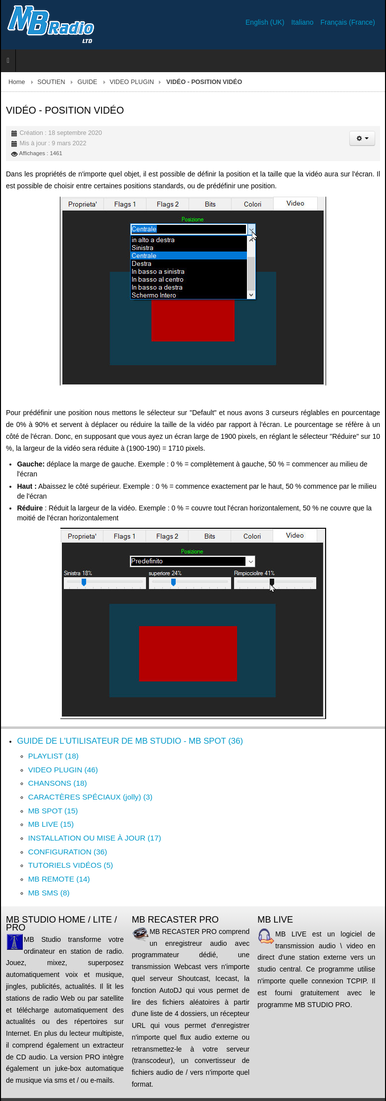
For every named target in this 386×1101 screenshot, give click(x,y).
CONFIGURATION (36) (67, 851)
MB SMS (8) (49, 893)
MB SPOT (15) (53, 810)
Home (16, 82)
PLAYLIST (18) (53, 756)
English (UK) (265, 22)
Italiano (303, 22)
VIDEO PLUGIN (131, 82)
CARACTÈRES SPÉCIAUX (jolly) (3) (90, 797)
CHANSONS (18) (57, 783)
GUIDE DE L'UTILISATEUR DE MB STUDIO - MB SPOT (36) (130, 741)
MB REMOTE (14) (59, 879)
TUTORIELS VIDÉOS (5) (70, 865)
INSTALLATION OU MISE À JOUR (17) (94, 838)
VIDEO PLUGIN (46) (63, 769)
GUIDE (87, 82)
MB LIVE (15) (51, 824)
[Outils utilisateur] (362, 138)
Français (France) (348, 22)
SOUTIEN (51, 82)
